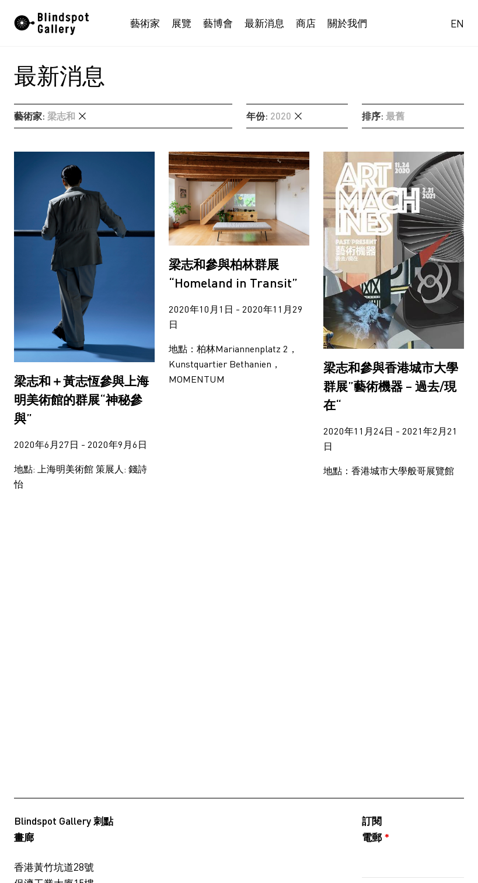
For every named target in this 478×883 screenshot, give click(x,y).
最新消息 (264, 23)
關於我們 (347, 23)
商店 (306, 23)
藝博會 (218, 23)
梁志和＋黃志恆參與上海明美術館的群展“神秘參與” (81, 399)
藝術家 (145, 23)
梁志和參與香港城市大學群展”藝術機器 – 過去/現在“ (390, 385)
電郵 (375, 837)
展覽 (181, 23)
